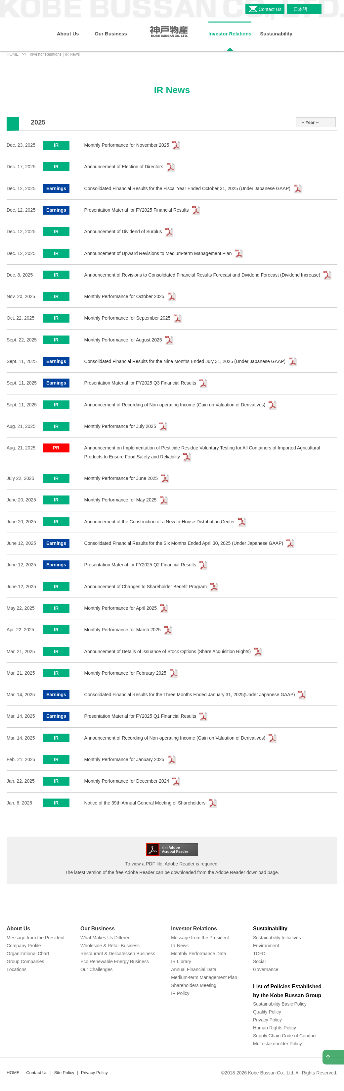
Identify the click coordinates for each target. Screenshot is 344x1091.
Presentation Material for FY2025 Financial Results (136, 210)
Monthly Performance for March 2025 (122, 629)
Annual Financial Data (193, 969)
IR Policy (180, 993)
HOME (13, 54)
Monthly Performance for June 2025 (121, 478)
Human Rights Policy (274, 1027)
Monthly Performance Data (198, 953)
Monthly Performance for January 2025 (124, 759)
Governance (265, 969)
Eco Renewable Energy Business (114, 961)
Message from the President (35, 937)
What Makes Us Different (106, 937)
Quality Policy (267, 1011)
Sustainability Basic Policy (280, 1004)
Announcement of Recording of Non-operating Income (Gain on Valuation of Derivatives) (175, 404)
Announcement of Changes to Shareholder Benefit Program (145, 586)
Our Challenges (96, 969)
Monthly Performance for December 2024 (126, 781)
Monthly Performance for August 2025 (123, 339)
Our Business (97, 928)
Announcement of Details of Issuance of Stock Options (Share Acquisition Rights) (167, 651)
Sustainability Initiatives (277, 937)
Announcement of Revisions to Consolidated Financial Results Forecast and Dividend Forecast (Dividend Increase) (202, 275)
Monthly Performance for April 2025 (120, 608)
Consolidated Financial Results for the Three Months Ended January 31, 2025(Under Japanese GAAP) (189, 694)
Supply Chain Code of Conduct (285, 1035)
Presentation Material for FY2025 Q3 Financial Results (140, 383)
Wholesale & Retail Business (110, 945)
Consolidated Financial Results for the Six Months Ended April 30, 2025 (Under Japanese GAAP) (183, 543)
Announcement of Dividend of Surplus (123, 231)
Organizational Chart (28, 953)
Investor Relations (194, 928)
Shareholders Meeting (193, 985)
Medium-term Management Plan (204, 977)
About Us (18, 928)
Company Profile (24, 945)
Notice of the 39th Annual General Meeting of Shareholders (145, 802)
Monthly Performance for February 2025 (125, 673)
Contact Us (36, 1072)
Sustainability (270, 928)
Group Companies (25, 961)
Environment (266, 945)
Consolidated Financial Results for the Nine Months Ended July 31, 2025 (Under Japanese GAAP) (185, 361)
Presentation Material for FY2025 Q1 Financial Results (140, 716)
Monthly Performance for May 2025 (120, 499)
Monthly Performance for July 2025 (120, 426)
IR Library (181, 961)
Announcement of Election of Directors (123, 166)
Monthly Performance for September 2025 (127, 318)
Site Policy (64, 1072)
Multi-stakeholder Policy (277, 1043)
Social (259, 961)
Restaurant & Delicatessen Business (117, 953)
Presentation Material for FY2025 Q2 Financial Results (140, 564)
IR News (180, 945)
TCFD (259, 953)
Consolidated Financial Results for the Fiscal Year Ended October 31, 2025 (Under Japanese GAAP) (187, 188)
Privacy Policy (267, 1019)
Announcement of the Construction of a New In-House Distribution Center (159, 521)
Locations (16, 969)
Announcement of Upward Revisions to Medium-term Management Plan (158, 253)
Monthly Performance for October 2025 (124, 296)
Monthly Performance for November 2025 (126, 145)
